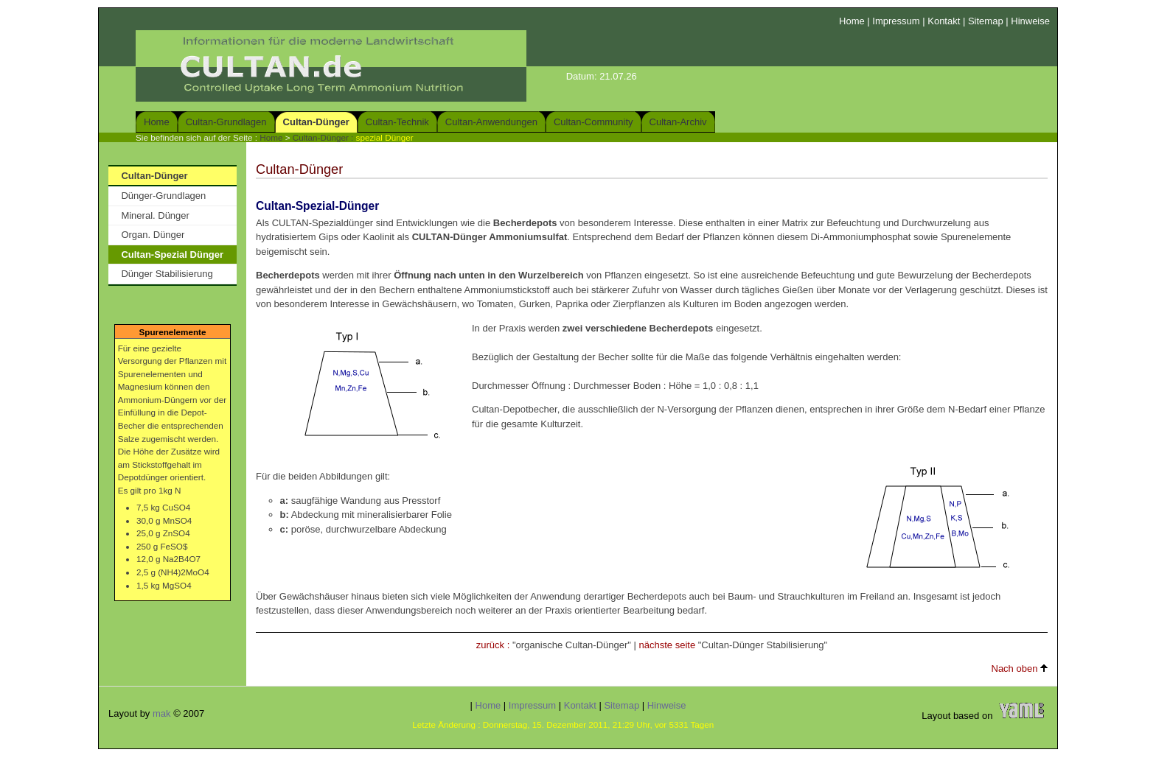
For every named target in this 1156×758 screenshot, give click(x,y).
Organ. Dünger (152, 234)
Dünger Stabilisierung (166, 273)
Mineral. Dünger (155, 215)
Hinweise (1030, 21)
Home (852, 21)
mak (162, 713)
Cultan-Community (593, 121)
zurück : (493, 644)
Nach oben (1020, 668)
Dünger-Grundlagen (163, 195)
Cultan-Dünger (316, 121)
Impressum (895, 21)
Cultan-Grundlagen (226, 121)
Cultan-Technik (397, 121)
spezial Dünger (385, 137)
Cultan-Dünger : (324, 137)
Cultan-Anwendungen (491, 121)
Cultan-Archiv (678, 121)
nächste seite (667, 644)
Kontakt (943, 21)
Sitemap (985, 21)
